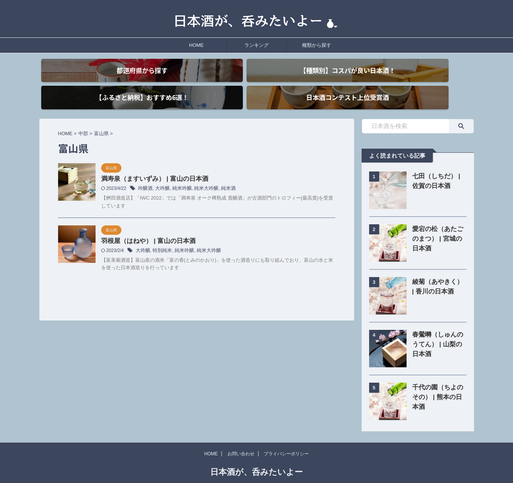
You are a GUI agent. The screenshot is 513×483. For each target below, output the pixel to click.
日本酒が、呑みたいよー (256, 459)
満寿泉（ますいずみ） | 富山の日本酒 (151, 166)
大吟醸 (161, 176)
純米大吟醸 (201, 176)
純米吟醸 (179, 176)
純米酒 (222, 176)
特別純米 (160, 238)
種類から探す (316, 45)
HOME (196, 45)
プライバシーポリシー (286, 440)
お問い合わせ (240, 440)
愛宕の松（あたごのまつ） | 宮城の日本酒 (437, 226)
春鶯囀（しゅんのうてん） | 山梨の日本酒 (437, 331)
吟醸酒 (144, 176)
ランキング (256, 45)
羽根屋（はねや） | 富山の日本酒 (145, 228)
